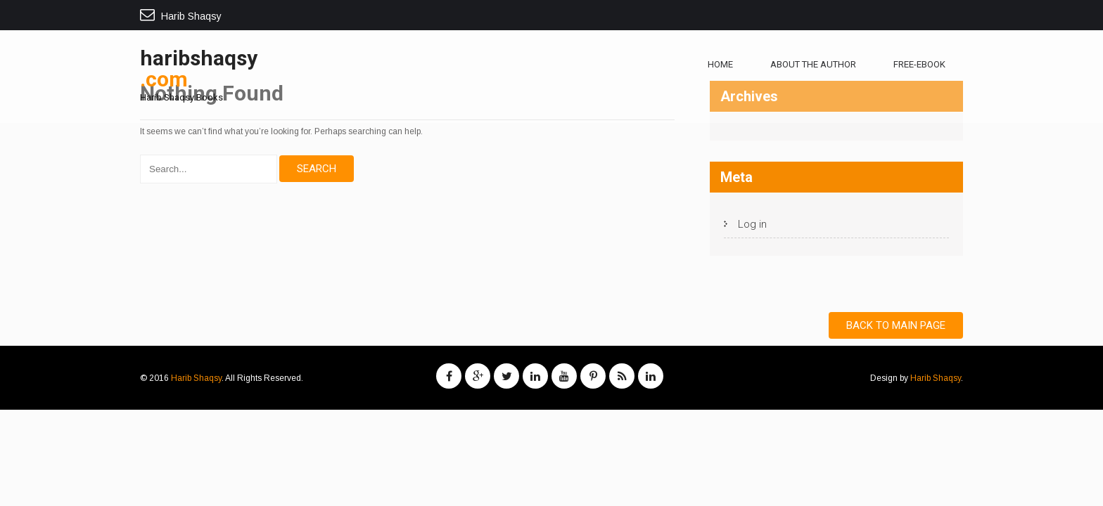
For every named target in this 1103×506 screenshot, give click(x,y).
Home (720, 64)
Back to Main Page (895, 325)
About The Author (813, 64)
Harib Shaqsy (196, 378)
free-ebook (919, 64)
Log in (752, 224)
